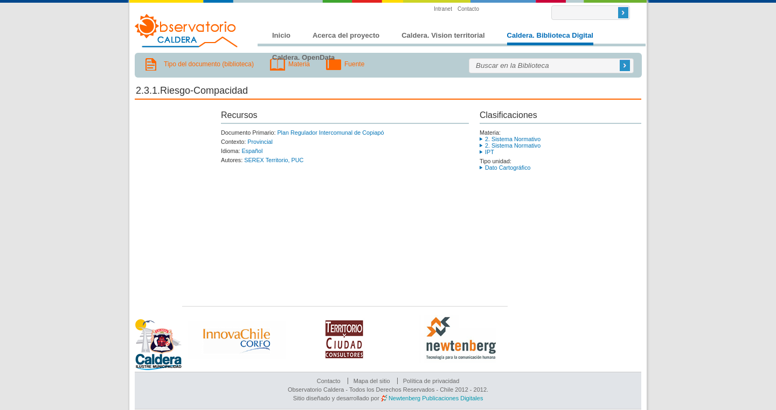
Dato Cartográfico (508, 167)
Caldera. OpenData (303, 57)
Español (251, 151)
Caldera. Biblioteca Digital (550, 35)
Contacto (468, 9)
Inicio (281, 35)
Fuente (354, 64)
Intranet (443, 9)
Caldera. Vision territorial (442, 35)
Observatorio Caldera (186, 30)
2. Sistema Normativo (513, 139)
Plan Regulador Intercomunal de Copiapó (330, 132)
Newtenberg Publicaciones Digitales (436, 398)
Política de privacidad (431, 381)
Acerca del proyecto (346, 35)
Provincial (260, 141)
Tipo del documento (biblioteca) (209, 64)
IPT (489, 152)
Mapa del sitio (372, 381)
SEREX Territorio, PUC (273, 160)
